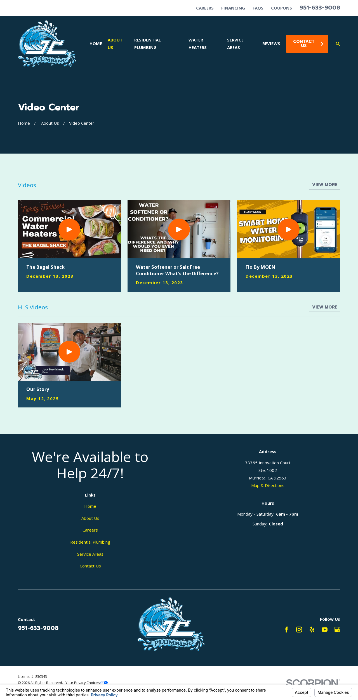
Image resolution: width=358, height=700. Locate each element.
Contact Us (308, 43)
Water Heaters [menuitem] (198, 43)
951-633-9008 (320, 7)
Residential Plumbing (90, 542)
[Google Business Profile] (337, 629)
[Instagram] (299, 629)
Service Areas (90, 554)
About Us (90, 518)
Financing (233, 8)
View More (324, 185)
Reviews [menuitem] (271, 43)
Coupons (281, 8)
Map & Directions (267, 485)
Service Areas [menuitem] (235, 43)
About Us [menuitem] (115, 43)
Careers (205, 8)
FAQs (258, 8)
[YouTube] (325, 629)
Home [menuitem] (96, 43)
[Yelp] (312, 629)
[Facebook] (286, 629)
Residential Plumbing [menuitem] (147, 43)
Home (90, 506)
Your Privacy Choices (86, 682)
